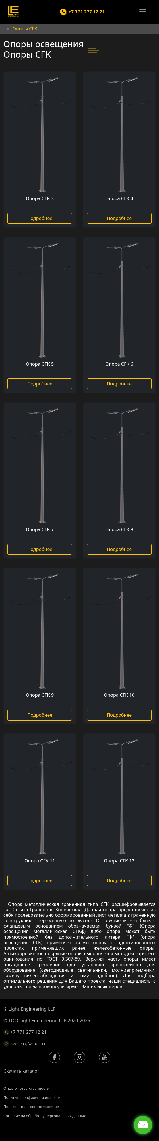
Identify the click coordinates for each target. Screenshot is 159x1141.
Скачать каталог (21, 1071)
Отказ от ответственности (26, 1088)
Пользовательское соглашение (31, 1106)
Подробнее (39, 218)
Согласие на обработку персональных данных (44, 1115)
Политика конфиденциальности (31, 1097)
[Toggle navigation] (143, 11)
